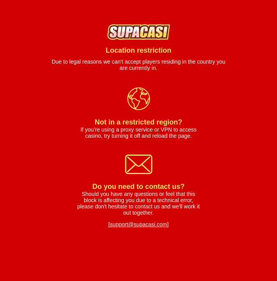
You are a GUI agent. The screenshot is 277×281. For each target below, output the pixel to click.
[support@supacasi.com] (138, 224)
